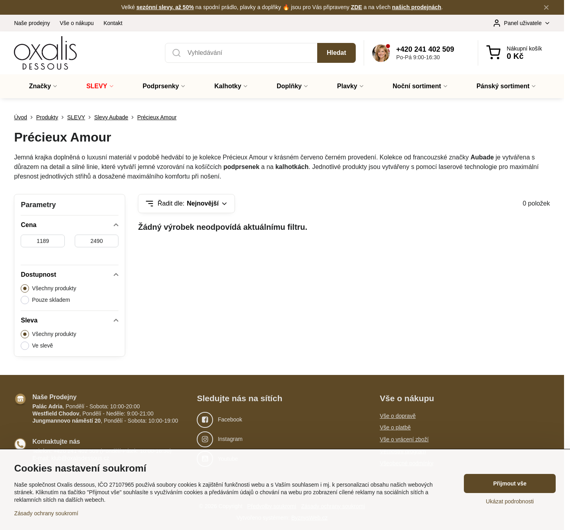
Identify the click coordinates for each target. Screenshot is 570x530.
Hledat (336, 52)
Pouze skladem (45, 300)
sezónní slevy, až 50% (165, 7)
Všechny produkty (48, 288)
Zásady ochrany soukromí (46, 513)
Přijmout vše (510, 483)
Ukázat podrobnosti (510, 501)
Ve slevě (37, 346)
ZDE (356, 7)
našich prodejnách (416, 7)
